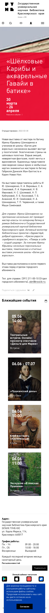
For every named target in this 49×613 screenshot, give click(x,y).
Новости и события (13, 114)
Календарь (46, 301)
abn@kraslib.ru (37, 281)
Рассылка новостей (11, 563)
